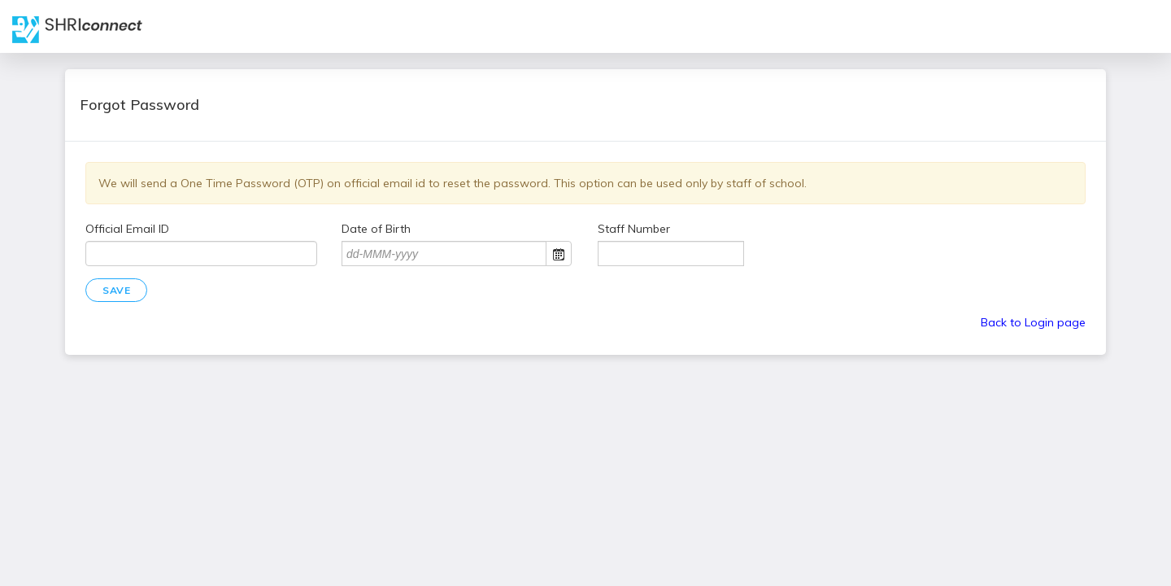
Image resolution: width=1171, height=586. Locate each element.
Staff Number (634, 228)
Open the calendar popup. (559, 253)
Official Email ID (127, 228)
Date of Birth (376, 228)
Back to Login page (1033, 322)
